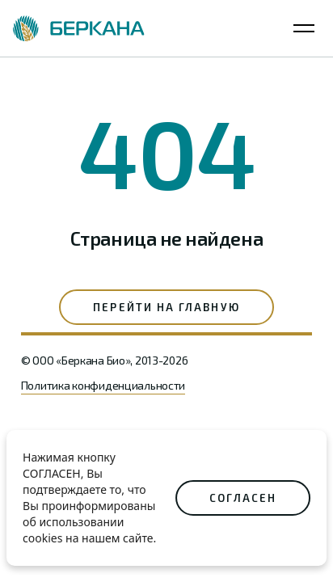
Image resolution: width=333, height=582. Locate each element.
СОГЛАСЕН (242, 497)
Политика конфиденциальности (103, 385)
